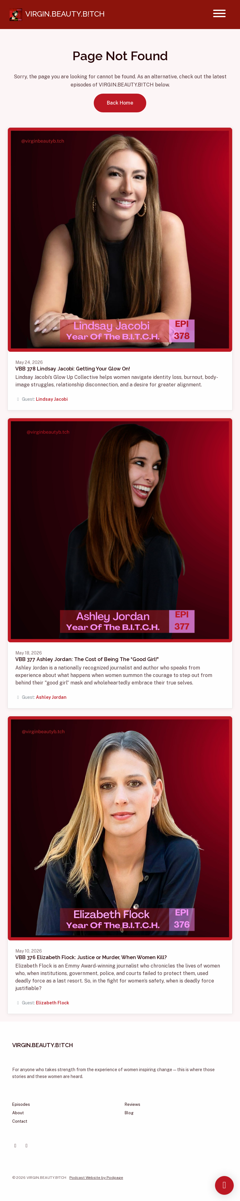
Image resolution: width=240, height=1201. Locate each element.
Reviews (132, 1104)
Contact (19, 1121)
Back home (120, 103)
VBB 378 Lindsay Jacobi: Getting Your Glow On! (72, 369)
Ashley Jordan (51, 697)
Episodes (21, 1104)
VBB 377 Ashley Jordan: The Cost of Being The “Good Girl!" (87, 659)
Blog (129, 1112)
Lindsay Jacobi (52, 399)
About (18, 1112)
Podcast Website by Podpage (96, 1177)
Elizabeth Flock (52, 1002)
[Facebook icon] (15, 1145)
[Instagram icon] (26, 1145)
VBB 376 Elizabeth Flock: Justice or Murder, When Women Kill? (91, 957)
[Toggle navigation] (219, 14)
